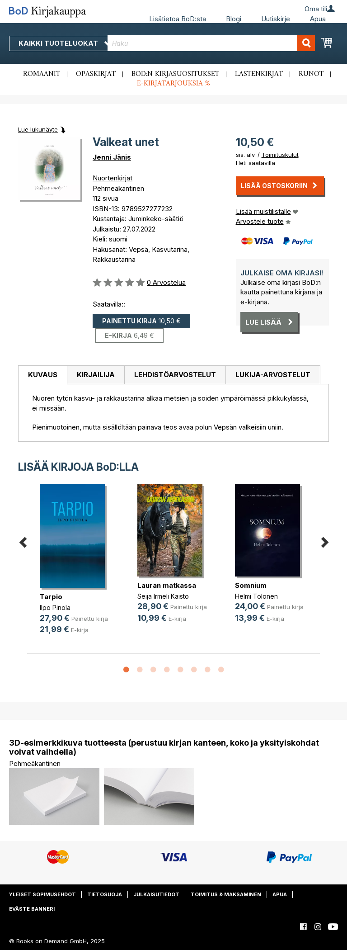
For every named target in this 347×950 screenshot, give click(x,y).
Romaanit (41, 74)
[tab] (42, 375)
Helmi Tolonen (256, 596)
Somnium (251, 585)
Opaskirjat (96, 74)
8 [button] (220, 670)
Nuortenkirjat (112, 178)
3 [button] (153, 670)
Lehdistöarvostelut (175, 374)
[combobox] (211, 43)
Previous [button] (22, 541)
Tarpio (51, 596)
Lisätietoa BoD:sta (177, 18)
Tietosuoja (104, 894)
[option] (76, 566)
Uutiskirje (275, 18)
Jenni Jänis (112, 157)
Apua (318, 18)
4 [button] (166, 670)
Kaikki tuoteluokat (65, 43)
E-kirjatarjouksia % (173, 83)
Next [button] (324, 541)
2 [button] (139, 670)
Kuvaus (42, 374)
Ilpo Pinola (55, 607)
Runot (311, 74)
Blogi (233, 18)
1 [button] (126, 670)
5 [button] (180, 670)
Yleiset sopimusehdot (42, 894)
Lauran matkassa (166, 585)
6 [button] (193, 670)
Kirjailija (96, 374)
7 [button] (207, 670)
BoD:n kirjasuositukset (175, 74)
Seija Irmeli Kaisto (163, 596)
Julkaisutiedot (156, 894)
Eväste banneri (32, 909)
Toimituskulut (280, 154)
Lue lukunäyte (38, 129)
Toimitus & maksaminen (226, 894)
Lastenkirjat (259, 74)
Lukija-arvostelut (272, 374)
